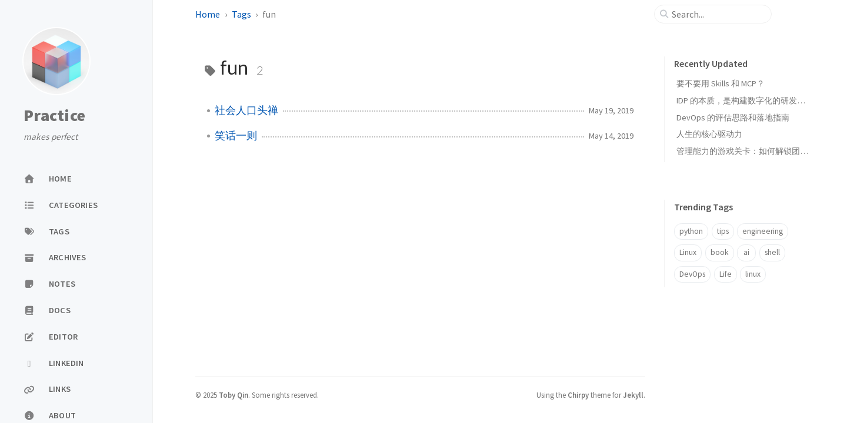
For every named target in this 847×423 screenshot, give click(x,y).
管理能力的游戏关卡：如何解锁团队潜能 (750, 151)
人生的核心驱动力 (709, 134)
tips (723, 231)
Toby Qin (233, 395)
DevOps (692, 274)
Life (725, 274)
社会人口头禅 (246, 110)
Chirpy (578, 395)
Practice (54, 116)
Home (207, 14)
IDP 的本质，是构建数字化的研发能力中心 (753, 100)
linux (753, 274)
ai (746, 252)
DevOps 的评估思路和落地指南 (732, 117)
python (691, 231)
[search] (717, 14)
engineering (762, 231)
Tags (241, 14)
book (720, 252)
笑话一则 (236, 135)
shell (772, 252)
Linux (687, 252)
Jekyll (633, 395)
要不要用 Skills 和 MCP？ (720, 83)
